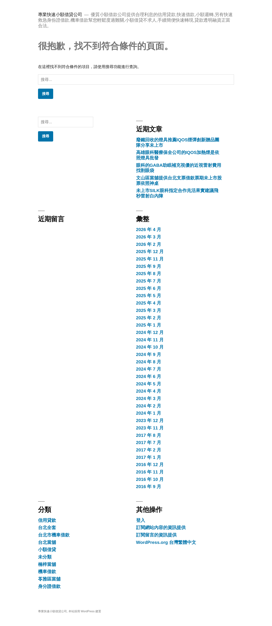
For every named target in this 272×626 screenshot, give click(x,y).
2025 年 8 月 (148, 273)
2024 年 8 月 (148, 361)
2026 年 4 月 (148, 229)
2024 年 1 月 (148, 413)
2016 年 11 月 (150, 472)
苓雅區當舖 (49, 579)
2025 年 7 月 (148, 281)
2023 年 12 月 (150, 420)
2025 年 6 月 (148, 288)
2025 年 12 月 (150, 251)
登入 (140, 520)
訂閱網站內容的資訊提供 (161, 527)
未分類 (45, 557)
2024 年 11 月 (150, 339)
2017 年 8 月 (148, 435)
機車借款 (47, 571)
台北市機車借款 (54, 534)
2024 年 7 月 (148, 369)
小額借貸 (47, 549)
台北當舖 (47, 542)
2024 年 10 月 (150, 347)
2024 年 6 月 (148, 376)
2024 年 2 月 (148, 405)
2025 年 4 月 (148, 303)
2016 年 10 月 (150, 479)
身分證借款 (49, 586)
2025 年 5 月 (148, 295)
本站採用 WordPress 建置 (84, 611)
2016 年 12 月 (150, 464)
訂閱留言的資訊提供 (156, 534)
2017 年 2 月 (148, 449)
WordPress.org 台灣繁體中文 (166, 542)
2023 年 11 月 (150, 427)
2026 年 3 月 (148, 236)
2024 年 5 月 (148, 383)
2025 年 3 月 (148, 310)
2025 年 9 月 (148, 266)
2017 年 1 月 (148, 457)
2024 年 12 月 (150, 332)
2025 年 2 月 (148, 317)
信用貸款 (47, 520)
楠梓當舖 (47, 564)
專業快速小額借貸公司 (60, 14)
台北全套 (47, 527)
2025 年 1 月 (148, 325)
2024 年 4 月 (148, 391)
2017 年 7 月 (148, 442)
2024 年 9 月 (148, 354)
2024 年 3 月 (148, 398)
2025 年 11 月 (150, 259)
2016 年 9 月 (148, 486)
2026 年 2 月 (148, 244)
